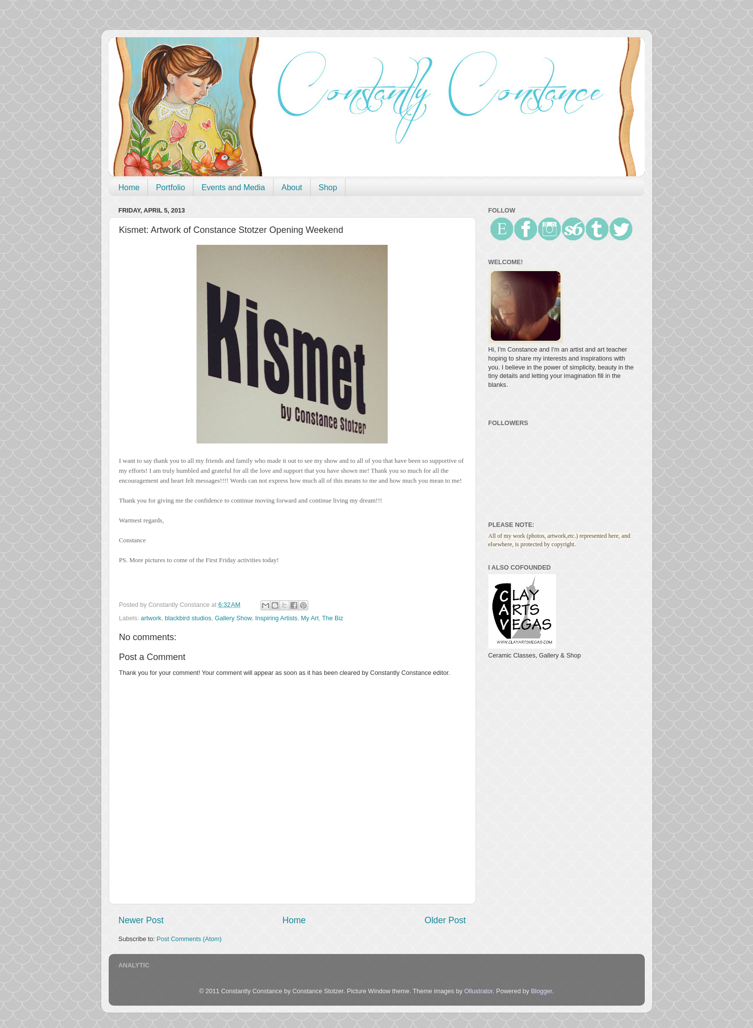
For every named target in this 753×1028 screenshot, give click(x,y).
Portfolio (170, 187)
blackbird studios (188, 618)
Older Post (445, 920)
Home (129, 187)
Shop (328, 187)
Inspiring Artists (276, 618)
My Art (310, 618)
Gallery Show (233, 618)
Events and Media (233, 187)
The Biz (332, 618)
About (291, 187)
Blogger (541, 991)
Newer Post (141, 920)
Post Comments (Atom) (189, 939)
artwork (151, 618)
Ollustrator (478, 991)
